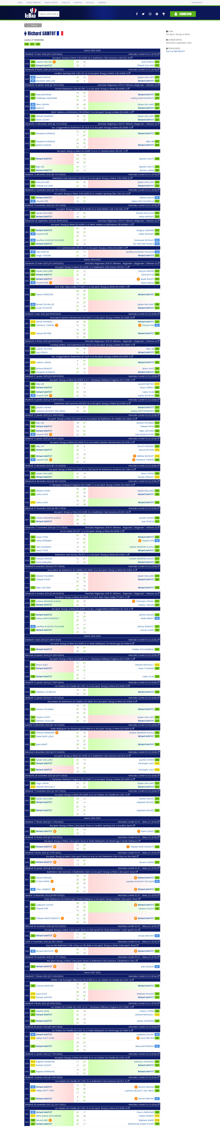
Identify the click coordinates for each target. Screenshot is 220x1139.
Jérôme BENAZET (44, 368)
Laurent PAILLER (44, 61)
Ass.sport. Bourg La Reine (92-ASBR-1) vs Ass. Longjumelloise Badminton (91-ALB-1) (92, 609)
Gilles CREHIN (42, 104)
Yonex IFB (65, 3)
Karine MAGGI (147, 282)
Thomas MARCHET (45, 985)
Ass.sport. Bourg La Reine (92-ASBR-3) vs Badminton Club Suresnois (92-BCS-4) (92, 512)
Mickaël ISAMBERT (45, 116)
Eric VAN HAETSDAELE (143, 243)
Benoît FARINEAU (44, 321)
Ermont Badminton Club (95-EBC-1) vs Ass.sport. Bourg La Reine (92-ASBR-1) (92, 88)
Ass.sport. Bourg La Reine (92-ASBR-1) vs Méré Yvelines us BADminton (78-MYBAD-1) (92, 224)
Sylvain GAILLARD (145, 77)
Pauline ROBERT (146, 1115)
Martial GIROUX (43, 77)
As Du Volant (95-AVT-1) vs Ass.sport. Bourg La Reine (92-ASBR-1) (92, 531)
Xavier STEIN (42, 537)
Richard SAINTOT (44, 65)
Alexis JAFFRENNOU (144, 1046)
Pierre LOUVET (43, 119)
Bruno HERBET (147, 387)
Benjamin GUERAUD (45, 133)
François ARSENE (146, 271)
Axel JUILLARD (42, 182)
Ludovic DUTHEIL (44, 348)
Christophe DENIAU (145, 601)
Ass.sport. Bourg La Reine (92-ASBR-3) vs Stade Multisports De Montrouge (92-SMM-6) (92, 643)
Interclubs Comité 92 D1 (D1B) (143, 54)
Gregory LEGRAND (145, 230)
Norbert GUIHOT (44, 1065)
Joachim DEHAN (43, 407)
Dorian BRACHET (146, 935)
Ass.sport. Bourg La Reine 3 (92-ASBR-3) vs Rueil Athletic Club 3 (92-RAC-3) (92, 209)
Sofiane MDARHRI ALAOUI (48, 517)
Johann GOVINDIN (145, 1021)
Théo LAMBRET (43, 889)
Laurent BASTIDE (146, 384)
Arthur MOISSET (146, 216)
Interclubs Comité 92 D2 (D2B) (143, 314)
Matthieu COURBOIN (46, 692)
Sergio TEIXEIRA (43, 255)
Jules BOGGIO (147, 966)
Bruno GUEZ (148, 368)
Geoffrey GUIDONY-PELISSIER (50, 240)
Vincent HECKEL (146, 798)
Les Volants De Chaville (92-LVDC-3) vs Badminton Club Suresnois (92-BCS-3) (92, 1081)
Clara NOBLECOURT (144, 434)
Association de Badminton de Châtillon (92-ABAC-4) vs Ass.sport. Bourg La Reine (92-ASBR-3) (92, 701)
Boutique (90, 3)
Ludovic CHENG (146, 1011)
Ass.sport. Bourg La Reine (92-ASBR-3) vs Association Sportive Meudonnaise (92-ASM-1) (92, 442)
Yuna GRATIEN (147, 1038)
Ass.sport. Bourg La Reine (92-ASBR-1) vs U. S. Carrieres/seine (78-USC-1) (92, 151)
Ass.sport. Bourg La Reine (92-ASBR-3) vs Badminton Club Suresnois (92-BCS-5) (92, 755)
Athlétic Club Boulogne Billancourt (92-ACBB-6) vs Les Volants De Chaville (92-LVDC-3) (92, 980)
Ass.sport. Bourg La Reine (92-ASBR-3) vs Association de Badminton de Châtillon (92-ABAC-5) (92, 418)
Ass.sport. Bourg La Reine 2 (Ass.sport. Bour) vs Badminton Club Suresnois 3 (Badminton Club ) (92, 960)
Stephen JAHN (42, 1011)
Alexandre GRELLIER (45, 80)
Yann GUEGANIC (43, 546)
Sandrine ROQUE (146, 908)
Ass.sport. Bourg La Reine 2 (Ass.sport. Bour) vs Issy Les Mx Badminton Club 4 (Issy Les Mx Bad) (92, 856)
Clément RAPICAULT (144, 664)
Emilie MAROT (147, 618)
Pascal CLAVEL (147, 630)
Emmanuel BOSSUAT (144, 240)
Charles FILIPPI (43, 717)
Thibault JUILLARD (145, 65)
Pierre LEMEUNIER (145, 1112)
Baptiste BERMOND (45, 1061)
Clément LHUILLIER (45, 720)
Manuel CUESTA (146, 158)
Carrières (102, 3)
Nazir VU (40, 108)
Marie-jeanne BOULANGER (48, 1115)
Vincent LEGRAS (146, 862)
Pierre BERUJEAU (44, 562)
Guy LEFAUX (41, 352)
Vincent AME (42, 1120)
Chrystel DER (42, 201)
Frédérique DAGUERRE (46, 98)
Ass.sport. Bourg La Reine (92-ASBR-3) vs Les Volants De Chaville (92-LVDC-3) (92, 794)
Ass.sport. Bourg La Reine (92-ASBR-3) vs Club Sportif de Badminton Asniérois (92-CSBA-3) (92, 469)
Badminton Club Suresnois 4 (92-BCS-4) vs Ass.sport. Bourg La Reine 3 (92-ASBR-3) (92, 178)
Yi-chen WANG (42, 881)
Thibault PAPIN (147, 426)
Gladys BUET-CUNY (45, 1038)
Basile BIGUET (147, 279)
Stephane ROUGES (145, 802)
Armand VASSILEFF (45, 951)
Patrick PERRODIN (44, 294)
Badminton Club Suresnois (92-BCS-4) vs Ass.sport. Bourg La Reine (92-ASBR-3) (92, 403)
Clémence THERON (45, 325)
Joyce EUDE (41, 993)
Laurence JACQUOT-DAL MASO (50, 411)
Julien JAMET (42, 744)
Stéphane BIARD (146, 1120)
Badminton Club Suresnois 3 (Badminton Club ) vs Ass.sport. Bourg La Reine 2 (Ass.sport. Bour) (92, 871)
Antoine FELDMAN (145, 422)
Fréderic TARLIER (146, 605)
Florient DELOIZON (145, 213)
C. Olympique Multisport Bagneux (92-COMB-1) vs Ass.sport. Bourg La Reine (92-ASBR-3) (92, 484)
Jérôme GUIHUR (43, 145)
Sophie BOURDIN (146, 395)
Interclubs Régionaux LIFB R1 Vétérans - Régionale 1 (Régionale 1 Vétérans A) (122, 263)
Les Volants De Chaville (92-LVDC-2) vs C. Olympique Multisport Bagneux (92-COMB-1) (92, 1007)
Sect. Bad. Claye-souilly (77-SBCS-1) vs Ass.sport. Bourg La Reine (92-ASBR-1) (92, 286)
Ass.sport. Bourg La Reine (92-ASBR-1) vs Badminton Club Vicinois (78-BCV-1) (92, 267)
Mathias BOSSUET (145, 456)
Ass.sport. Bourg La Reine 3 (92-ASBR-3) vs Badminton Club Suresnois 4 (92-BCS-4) (92, 57)
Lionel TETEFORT (44, 308)
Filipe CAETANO (146, 430)
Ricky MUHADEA (43, 94)
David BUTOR (147, 274)
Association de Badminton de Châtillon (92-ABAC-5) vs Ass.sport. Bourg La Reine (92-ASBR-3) (92, 570)
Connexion (183, 14)
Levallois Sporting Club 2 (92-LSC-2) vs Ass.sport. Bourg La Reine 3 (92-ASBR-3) (92, 73)
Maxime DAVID (43, 490)
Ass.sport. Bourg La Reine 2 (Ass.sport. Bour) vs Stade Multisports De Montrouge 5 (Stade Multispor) (92, 841)
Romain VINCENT (44, 997)
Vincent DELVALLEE (45, 304)
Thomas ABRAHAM (45, 732)
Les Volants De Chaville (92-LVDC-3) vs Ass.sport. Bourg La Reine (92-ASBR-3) (92, 686)
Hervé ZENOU (147, 831)
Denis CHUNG (147, 473)
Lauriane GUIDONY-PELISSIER (140, 881)
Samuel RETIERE (43, 333)
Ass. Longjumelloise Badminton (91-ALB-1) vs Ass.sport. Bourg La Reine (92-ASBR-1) (92, 127)
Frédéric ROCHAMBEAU (143, 649)
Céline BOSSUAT (146, 234)
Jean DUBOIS (148, 61)
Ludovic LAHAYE (43, 362)
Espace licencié (51, 3)
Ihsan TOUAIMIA (146, 668)
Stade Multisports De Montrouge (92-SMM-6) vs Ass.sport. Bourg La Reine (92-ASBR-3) (92, 728)
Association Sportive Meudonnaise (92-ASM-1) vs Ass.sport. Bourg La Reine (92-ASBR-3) (92, 317)
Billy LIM (150, 141)
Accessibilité (197, 3)
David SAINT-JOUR (44, 736)
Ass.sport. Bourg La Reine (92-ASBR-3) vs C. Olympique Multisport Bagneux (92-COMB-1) (92, 380)
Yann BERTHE (42, 252)
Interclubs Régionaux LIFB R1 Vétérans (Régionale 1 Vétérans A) (128, 85)
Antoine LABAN (147, 170)
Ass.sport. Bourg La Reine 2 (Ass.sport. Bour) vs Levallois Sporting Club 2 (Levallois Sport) (92, 825)
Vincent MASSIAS (44, 877)
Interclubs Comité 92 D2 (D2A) (144, 976)
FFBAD (20, 3)
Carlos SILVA (148, 392)
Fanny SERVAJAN (44, 540)
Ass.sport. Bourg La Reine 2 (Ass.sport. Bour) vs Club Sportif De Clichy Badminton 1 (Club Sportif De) (92, 929)
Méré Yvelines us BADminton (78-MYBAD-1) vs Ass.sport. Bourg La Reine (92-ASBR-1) (92, 112)
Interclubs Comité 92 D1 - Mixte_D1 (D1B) (138, 821)
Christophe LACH (146, 763)
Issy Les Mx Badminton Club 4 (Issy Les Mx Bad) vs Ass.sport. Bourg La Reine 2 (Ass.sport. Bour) (92, 945)
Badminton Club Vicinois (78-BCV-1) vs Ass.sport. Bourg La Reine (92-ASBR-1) (92, 554)
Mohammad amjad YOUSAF (141, 1123)
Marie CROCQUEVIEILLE (143, 201)
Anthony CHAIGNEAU (144, 1061)
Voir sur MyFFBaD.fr (175, 51)
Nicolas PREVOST (146, 477)
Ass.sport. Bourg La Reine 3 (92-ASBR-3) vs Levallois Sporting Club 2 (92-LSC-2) (92, 193)
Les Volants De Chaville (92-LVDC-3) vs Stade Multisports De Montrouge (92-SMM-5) (92, 1030)
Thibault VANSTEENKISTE (142, 846)
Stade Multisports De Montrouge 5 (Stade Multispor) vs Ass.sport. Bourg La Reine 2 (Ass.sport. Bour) (92, 899)
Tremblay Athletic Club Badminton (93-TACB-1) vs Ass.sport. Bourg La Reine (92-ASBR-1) (92, 344)
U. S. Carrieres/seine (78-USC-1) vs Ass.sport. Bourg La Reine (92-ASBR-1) (92, 248)
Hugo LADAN (42, 783)
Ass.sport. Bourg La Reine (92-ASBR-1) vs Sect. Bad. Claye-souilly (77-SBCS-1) (92, 597)
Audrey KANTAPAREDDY (142, 98)
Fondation (77, 3)
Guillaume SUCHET (44, 904)
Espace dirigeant (33, 3)
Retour (34, 25)
